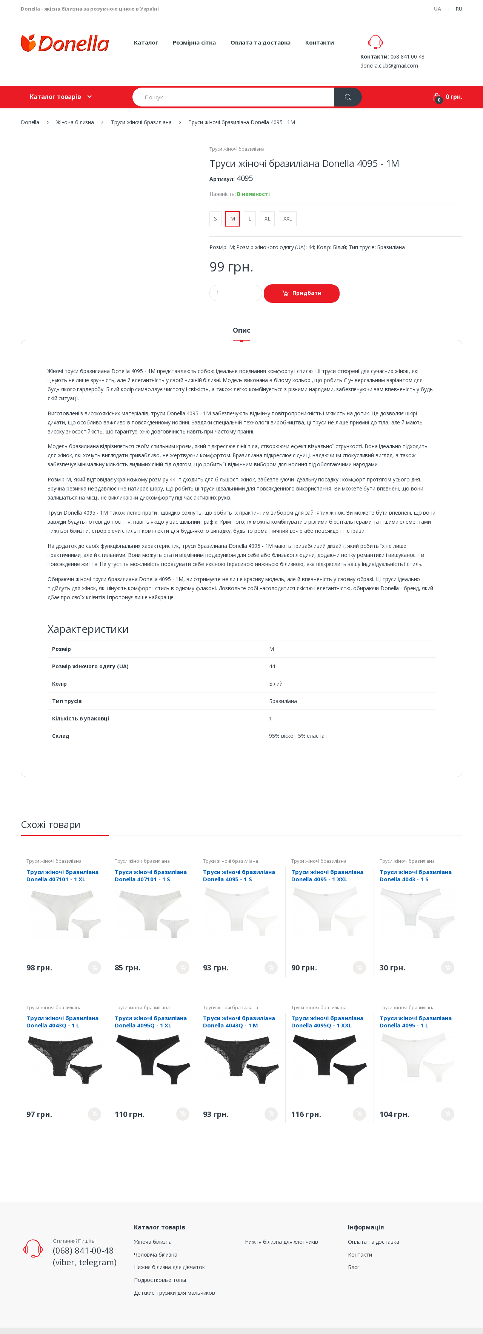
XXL (287, 200)
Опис (241, 313)
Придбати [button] (306, 275)
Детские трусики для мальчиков (174, 1274)
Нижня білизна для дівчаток (169, 1249)
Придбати (94, 949)
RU (459, 8)
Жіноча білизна (153, 1224)
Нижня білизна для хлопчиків (281, 1224)
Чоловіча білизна (155, 1236)
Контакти (319, 42)
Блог (354, 1249)
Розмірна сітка (194, 42)
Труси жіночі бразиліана (237, 131)
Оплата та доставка (261, 42)
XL (268, 200)
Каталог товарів (55, 79)
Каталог (146, 42)
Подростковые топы (160, 1262)
